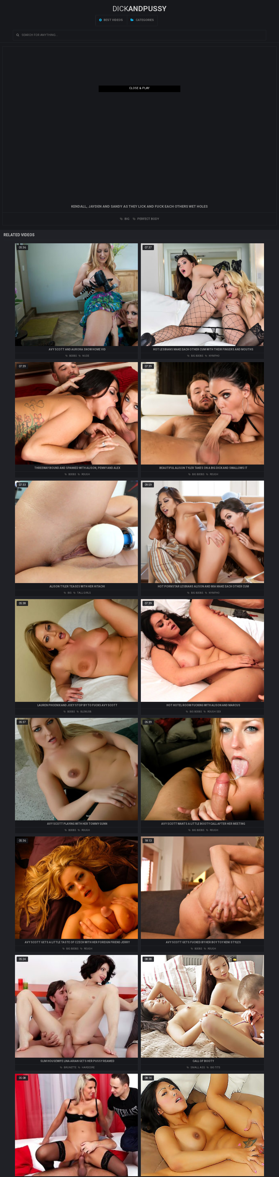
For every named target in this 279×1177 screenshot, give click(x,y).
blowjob (84, 711)
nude (83, 355)
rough (84, 474)
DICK (139, 8)
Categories (142, 20)
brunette (68, 1067)
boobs (71, 355)
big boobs (195, 355)
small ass (196, 1067)
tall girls (82, 592)
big (124, 219)
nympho (212, 355)
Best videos (111, 20)
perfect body (146, 219)
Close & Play (139, 88)
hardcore (86, 1067)
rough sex (212, 711)
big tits (213, 1067)
